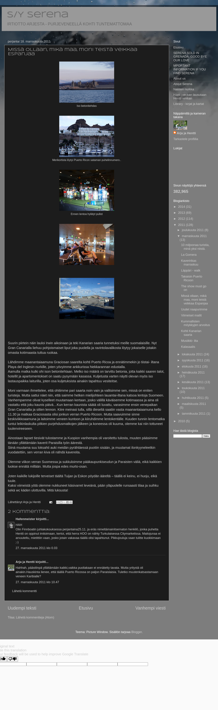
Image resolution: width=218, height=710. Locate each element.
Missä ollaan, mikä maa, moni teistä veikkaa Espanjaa (194, 299)
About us (179, 78)
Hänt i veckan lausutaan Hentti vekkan (189, 96)
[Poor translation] (12, 659)
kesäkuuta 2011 (193, 382)
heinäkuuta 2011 (193, 372)
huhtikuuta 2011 (193, 398)
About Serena (182, 84)
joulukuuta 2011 (193, 230)
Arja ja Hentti (25, 562)
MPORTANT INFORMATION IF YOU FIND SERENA (189, 69)
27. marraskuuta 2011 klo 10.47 (37, 582)
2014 (182, 206)
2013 (182, 212)
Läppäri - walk (190, 270)
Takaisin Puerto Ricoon (191, 278)
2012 (182, 218)
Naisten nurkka (183, 89)
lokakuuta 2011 (193, 354)
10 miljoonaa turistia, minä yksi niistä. (195, 246)
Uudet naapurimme (194, 309)
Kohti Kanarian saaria (191, 332)
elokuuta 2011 (192, 366)
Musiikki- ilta (189, 340)
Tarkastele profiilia (185, 139)
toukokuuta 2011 (193, 388)
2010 (182, 421)
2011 (182, 225)
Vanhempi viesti (150, 608)
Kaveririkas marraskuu (189, 262)
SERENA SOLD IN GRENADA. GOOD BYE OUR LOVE (190, 56)
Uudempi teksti (22, 608)
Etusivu (86, 608)
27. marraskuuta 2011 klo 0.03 (36, 548)
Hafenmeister (25, 519)
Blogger (136, 632)
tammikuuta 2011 (194, 413)
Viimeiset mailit (191, 315)
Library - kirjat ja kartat (188, 104)
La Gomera (189, 254)
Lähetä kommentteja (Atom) (35, 617)
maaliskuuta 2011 (194, 404)
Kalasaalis (188, 346)
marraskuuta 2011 (194, 236)
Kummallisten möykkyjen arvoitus (195, 323)
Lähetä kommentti (24, 591)
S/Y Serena (37, 15)
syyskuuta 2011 (193, 360)
